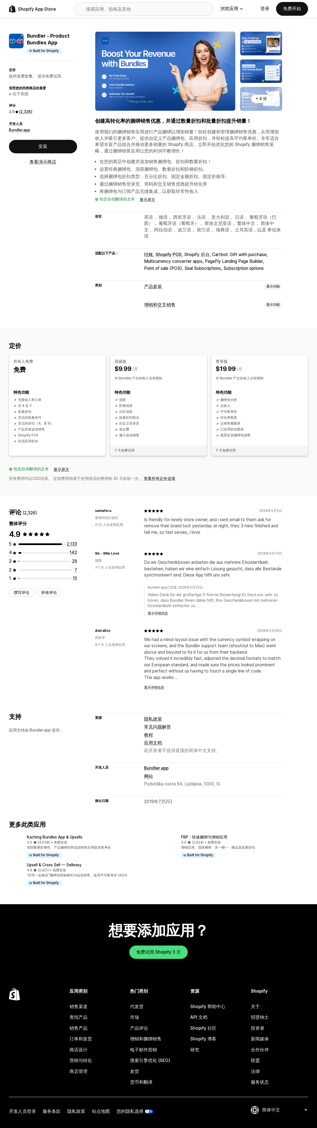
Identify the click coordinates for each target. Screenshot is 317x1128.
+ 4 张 (261, 98)
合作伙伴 (260, 1049)
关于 (255, 1006)
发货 (134, 1071)
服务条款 (52, 1111)
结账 (148, 254)
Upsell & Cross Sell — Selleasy (54, 864)
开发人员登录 (22, 1111)
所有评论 (49, 592)
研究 (194, 1049)
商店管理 (78, 1071)
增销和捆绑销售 (145, 1039)
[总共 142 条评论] (73, 552)
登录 (264, 8)
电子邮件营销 (143, 1049)
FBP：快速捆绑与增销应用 (204, 837)
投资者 (257, 1028)
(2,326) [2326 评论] (26, 112)
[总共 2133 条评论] (72, 544)
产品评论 (139, 1028)
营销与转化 (81, 1060)
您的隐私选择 (130, 1111)
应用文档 (153, 743)
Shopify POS (169, 254)
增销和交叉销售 (159, 304)
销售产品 (78, 1028)
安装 (42, 146)
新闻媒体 (260, 1039)
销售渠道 (78, 1006)
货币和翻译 (141, 1082)
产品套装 (153, 286)
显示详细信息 (158, 613)
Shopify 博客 (203, 1039)
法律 (255, 1071)
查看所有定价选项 (159, 478)
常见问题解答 (157, 727)
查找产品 (78, 1017)
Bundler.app (19, 130)
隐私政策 (153, 718)
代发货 (137, 1006)
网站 (148, 776)
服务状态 (260, 1082)
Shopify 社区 (203, 1028)
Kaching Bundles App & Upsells (54, 837)
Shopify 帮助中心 (207, 1006)
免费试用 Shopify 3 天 (158, 951)
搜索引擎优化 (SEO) (150, 1060)
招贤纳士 (260, 1017)
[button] (81, 846)
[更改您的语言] (284, 1110)
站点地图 (101, 1111)
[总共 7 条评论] (76, 569)
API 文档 (198, 1017)
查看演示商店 (42, 162)
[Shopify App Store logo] (32, 9)
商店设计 (78, 1049)
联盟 (255, 1060)
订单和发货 (81, 1039)
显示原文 (147, 199)
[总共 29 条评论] (74, 561)
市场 (134, 1017)
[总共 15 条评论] (75, 578)
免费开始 (292, 8)
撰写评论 (21, 592)
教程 (148, 734)
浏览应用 (231, 8)
